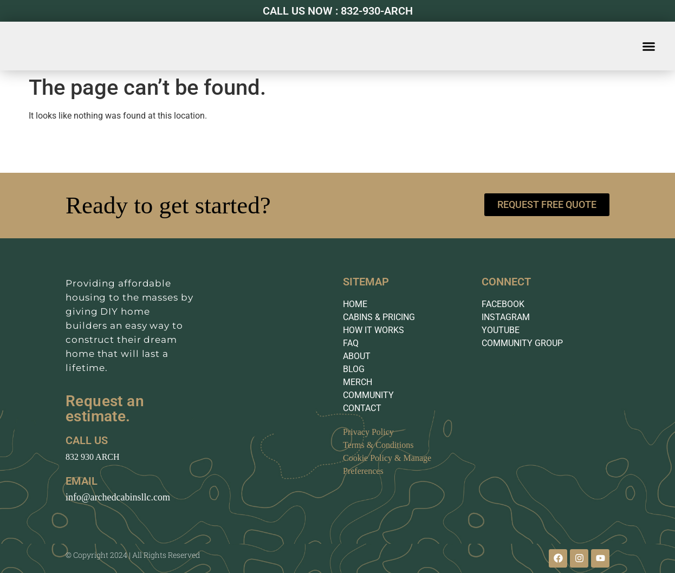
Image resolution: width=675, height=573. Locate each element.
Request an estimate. (105, 408)
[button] (649, 46)
